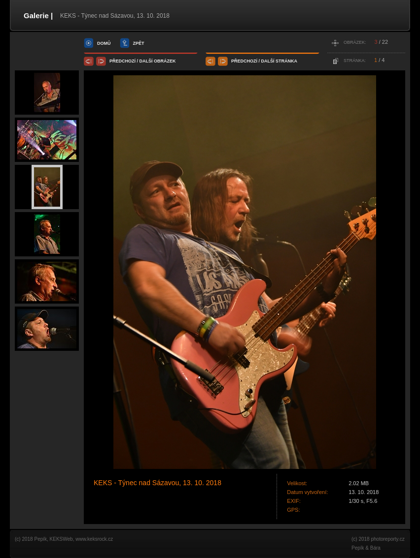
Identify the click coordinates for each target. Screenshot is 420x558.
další (146, 61)
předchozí (122, 61)
